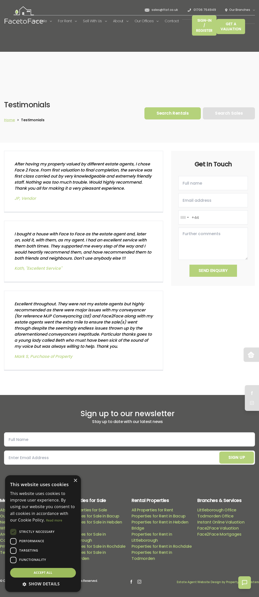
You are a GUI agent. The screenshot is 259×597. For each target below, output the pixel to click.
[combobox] (184, 217)
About (120, 20)
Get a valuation (231, 26)
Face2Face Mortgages (219, 534)
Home (9, 119)
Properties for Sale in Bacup (92, 516)
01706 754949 (201, 10)
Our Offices (147, 20)
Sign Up (236, 457)
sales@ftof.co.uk (161, 10)
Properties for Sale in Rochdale (95, 546)
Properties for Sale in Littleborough (86, 537)
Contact (172, 20)
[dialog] (43, 533)
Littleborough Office (216, 510)
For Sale (42, 20)
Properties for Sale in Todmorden (86, 555)
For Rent (67, 20)
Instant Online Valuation (220, 522)
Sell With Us (95, 20)
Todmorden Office (215, 516)
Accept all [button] (43, 572)
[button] (43, 584)
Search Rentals (173, 113)
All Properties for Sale (86, 510)
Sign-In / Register (204, 25)
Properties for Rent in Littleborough (152, 537)
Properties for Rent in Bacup (159, 516)
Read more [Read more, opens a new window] (54, 520)
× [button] (75, 481)
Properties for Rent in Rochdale (162, 546)
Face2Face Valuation (218, 528)
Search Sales (229, 113)
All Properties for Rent (152, 510)
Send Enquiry (213, 270)
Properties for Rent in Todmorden (152, 555)
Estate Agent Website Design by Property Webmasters (218, 582)
